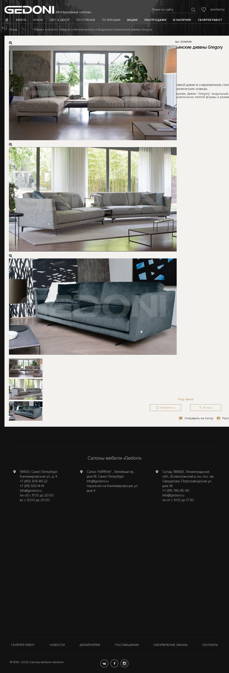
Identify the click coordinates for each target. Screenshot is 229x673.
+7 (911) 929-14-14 (32, 486)
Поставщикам (127, 645)
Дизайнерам (90, 645)
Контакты (217, 9)
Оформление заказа (170, 645)
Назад (13, 29)
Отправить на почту (198, 418)
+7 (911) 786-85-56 (175, 491)
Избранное (167, 407)
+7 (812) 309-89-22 (33, 481)
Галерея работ (23, 645)
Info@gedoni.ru (31, 491)
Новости (57, 645)
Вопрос (208, 407)
